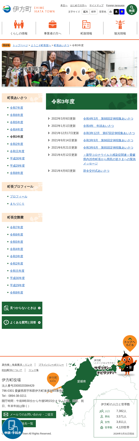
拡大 (85, 11)
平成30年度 (17, 158)
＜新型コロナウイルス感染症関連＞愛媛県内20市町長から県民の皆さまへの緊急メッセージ (109, 159)
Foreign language (115, 5)
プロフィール (18, 196)
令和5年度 (16, 122)
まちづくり (17, 203)
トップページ (20, 45)
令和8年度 (16, 172)
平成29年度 (17, 165)
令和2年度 (16, 143)
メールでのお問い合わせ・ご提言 (31, 414)
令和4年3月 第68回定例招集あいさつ (108, 118)
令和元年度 (17, 151)
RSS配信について (12, 370)
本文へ (64, 5)
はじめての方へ (78, 5)
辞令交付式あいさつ (96, 170)
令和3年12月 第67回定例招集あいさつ (109, 133)
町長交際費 (15, 217)
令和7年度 (16, 107)
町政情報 (86, 33)
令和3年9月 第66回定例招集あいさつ (108, 140)
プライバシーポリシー (51, 364)
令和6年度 (16, 115)
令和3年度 (16, 256)
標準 (93, 11)
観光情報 (120, 33)
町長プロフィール (20, 186)
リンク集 (34, 370)
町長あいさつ (61, 45)
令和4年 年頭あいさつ (98, 125)
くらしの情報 (19, 33)
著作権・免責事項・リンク (17, 364)
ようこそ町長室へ (41, 45)
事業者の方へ (52, 33)
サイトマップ (96, 5)
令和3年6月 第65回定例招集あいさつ (108, 147)
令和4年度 (16, 129)
